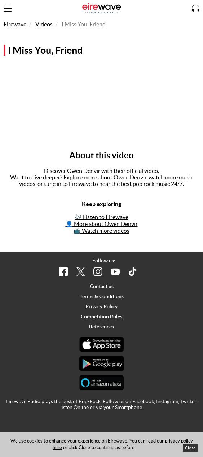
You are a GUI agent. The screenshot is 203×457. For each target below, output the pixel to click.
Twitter (188, 401)
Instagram (167, 401)
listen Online (74, 407)
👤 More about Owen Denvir (102, 224)
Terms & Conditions (102, 296)
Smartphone (128, 407)
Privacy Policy (101, 306)
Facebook (143, 401)
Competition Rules (101, 316)
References (101, 327)
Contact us (102, 286)
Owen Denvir (130, 177)
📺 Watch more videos (101, 230)
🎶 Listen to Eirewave (101, 217)
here (57, 447)
